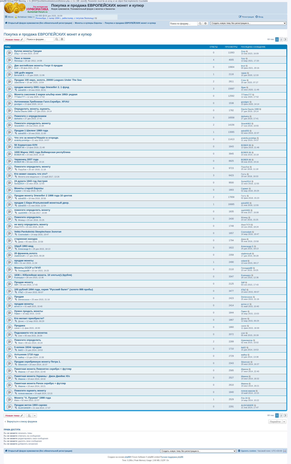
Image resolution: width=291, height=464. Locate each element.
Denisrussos (24, 299)
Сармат (18, 191)
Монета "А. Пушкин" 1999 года (32, 397)
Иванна (21, 372)
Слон (243, 80)
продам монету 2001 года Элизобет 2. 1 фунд (41, 87)
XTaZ (20, 292)
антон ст (18, 306)
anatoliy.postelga (22, 140)
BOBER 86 (19, 147)
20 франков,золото (25, 253)
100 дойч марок (23, 72)
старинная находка (25, 238)
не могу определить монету (31, 224)
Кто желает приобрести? (29, 318)
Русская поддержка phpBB (171, 457)
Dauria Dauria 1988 (23, 111)
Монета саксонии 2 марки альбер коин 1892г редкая (45, 94)
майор (21, 357)
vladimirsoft (19, 256)
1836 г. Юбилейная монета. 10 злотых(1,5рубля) (43, 275)
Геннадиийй (24, 271)
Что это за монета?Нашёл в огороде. (36, 137)
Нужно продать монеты (28, 311)
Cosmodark (23, 234)
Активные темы (25, 17)
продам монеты (24, 260)
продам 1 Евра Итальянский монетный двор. (41, 202)
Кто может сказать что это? (31, 173)
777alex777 (19, 97)
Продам (19, 296)
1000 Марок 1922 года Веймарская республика (42, 152)
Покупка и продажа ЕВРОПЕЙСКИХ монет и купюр (48, 34)
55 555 (39, 16)
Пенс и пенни (22, 58)
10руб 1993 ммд (23, 246)
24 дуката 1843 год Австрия (31, 181)
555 (16, 263)
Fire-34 (244, 398)
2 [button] (281, 39)
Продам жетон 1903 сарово (30, 405)
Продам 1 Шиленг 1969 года (31, 130)
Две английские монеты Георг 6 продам (38, 65)
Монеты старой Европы (28, 188)
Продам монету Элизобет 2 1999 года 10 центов (43, 195)
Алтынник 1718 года (26, 354)
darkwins (18, 118)
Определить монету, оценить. (32, 108)
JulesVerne (19, 82)
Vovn (20, 343)
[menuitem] (259, 17)
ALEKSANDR (24, 408)
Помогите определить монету (32, 166)
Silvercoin (22, 364)
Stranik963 (19, 126)
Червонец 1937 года (26, 159)
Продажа (19, 325)
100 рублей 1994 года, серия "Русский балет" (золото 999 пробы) (53, 289)
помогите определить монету (32, 210)
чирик (243, 73)
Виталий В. (19, 75)
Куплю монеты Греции (28, 51)
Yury (243, 58)
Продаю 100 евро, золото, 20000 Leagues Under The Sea (47, 80)
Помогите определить (27, 217)
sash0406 (22, 213)
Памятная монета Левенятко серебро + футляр (42, 368)
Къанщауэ (19, 277)
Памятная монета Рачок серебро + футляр (40, 383)
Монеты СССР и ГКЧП (27, 267)
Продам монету (23, 282)
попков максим (25, 393)
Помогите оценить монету (30, 390)
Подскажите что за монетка (30, 332)
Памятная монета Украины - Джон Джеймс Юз (42, 376)
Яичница (18, 61)
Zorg (16, 53)
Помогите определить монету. (32, 123)
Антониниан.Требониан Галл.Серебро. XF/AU (41, 101)
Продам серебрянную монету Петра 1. (37, 361)
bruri (16, 68)
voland (244, 261)
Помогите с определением (30, 116)
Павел (17, 313)
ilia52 (20, 350)
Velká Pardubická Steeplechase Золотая (37, 231)
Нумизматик (247, 340)
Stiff (16, 285)
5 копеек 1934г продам (27, 347)
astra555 (22, 90)
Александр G (24, 249)
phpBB (127, 457)
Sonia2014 (19, 183)
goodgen (18, 104)
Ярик (243, 87)
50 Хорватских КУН (25, 145)
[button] (268, 16)
